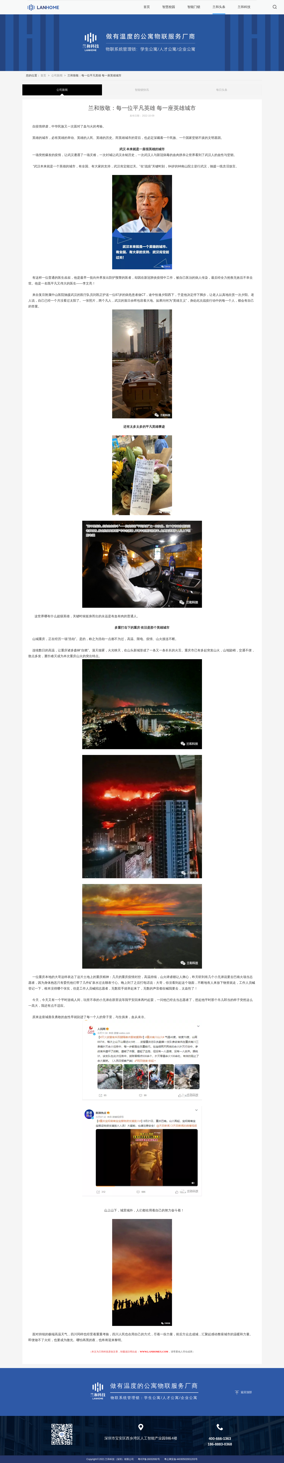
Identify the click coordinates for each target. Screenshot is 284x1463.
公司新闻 (56, 75)
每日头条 (221, 89)
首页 (44, 75)
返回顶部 (246, 1392)
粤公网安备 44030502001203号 (181, 1459)
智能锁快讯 (142, 89)
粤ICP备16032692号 (149, 1459)
